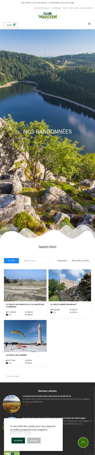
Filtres (11, 260)
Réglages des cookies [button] (20, 433)
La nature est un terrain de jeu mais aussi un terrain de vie (47, 396)
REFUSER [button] (34, 440)
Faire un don (74, 8)
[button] (89, 24)
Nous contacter (86, 8)
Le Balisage (56, 8)
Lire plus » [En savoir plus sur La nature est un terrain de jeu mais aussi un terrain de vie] (26, 404)
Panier (65, 8)
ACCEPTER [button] (18, 440)
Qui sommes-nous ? (42, 8)
